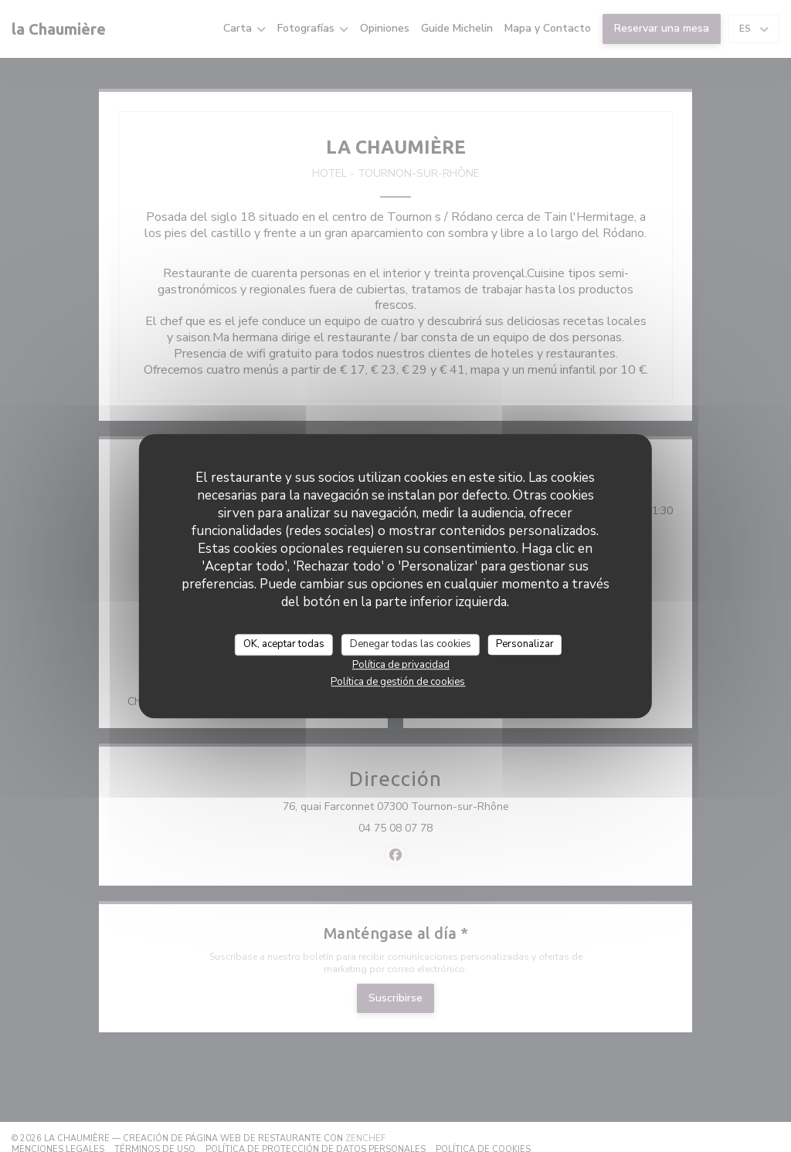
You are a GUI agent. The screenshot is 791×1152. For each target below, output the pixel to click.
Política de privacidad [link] (401, 665)
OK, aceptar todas (283, 644)
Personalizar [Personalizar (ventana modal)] (525, 644)
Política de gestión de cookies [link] (398, 682)
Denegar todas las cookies (410, 644)
